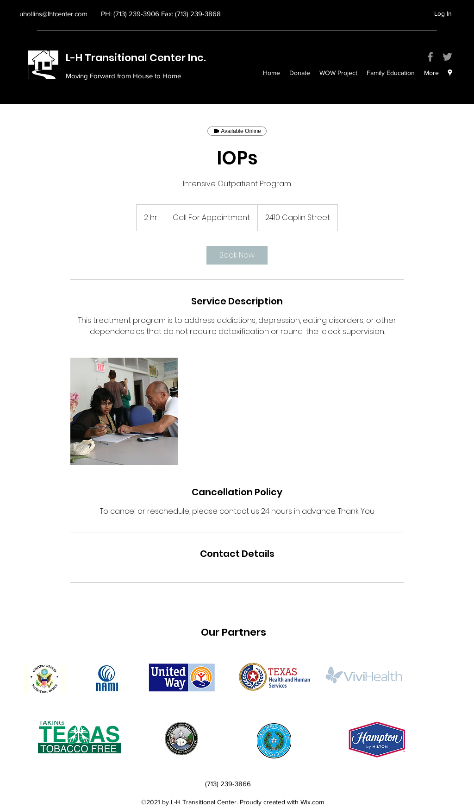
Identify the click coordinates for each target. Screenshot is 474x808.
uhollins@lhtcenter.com (53, 14)
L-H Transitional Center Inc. (137, 57)
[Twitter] (447, 56)
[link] (237, 255)
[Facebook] (430, 56)
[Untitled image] (124, 411)
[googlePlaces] (450, 72)
